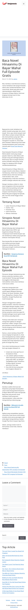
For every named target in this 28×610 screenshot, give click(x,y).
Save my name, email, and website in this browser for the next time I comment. (14, 519)
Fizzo (5, 465)
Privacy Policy (14, 602)
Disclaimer (19, 600)
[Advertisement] (14, 22)
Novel (6, 463)
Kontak (13, 600)
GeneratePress (14, 607)
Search (4, 535)
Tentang (8, 600)
